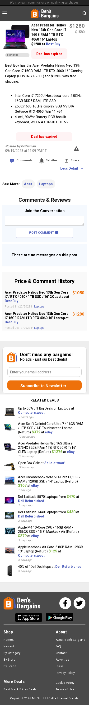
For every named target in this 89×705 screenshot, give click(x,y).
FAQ (58, 646)
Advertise (62, 659)
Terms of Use (65, 689)
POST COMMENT (43, 232)
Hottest (9, 639)
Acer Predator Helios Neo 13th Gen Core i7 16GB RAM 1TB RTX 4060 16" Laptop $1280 (48, 34)
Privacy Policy (65, 673)
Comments (24, 160)
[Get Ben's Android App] (60, 617)
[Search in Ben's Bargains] (85, 13)
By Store (9, 659)
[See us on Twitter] (79, 603)
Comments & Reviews (45, 200)
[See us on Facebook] (65, 603)
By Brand (10, 666)
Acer (28, 184)
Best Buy (53, 44)
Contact (61, 653)
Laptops (46, 184)
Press (60, 666)
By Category (12, 653)
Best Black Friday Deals (20, 689)
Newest (9, 646)
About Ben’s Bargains (70, 639)
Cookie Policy (65, 682)
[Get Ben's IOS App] (30, 617)
